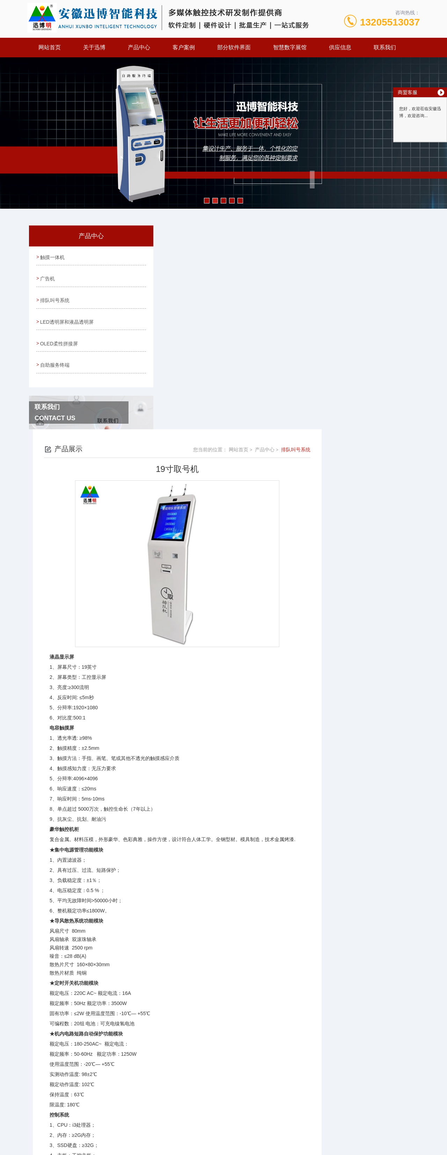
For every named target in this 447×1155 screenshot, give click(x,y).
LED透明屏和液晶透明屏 (66, 316)
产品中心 (139, 47)
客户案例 (184, 47)
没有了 (174, 1017)
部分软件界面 (234, 47)
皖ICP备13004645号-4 (272, 1089)
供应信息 (340, 47)
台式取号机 (179, 1029)
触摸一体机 (52, 256)
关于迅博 (94, 47)
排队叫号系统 (54, 296)
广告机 (47, 276)
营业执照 (223, 1112)
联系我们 (385, 47)
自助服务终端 (54, 356)
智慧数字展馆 (290, 47)
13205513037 (390, 22)
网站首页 (49, 47)
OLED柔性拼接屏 (59, 336)
